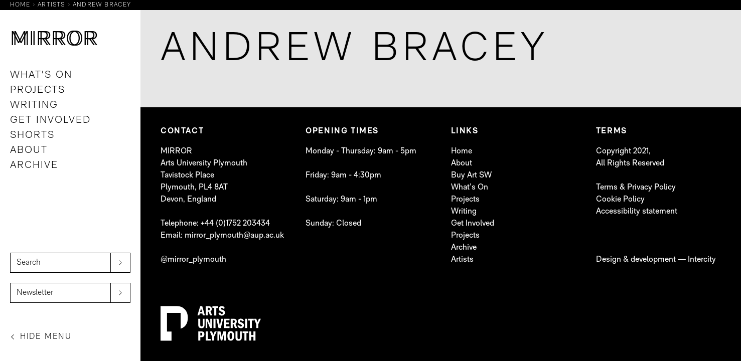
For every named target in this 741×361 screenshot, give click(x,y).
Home (461, 151)
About (29, 150)
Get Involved (50, 120)
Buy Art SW (471, 175)
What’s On (469, 188)
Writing (34, 105)
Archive (34, 165)
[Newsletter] (70, 293)
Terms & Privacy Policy (636, 188)
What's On (41, 75)
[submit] (120, 263)
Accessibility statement (636, 212)
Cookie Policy (620, 200)
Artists (462, 260)
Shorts (32, 135)
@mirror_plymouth (193, 260)
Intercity (702, 260)
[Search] (70, 263)
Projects (37, 90)
